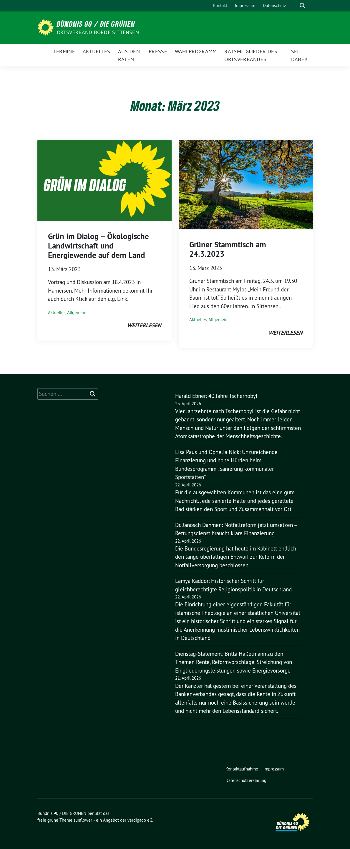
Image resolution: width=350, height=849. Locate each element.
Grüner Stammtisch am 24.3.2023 (227, 249)
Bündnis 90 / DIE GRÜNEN (96, 23)
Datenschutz (274, 5)
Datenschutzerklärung (245, 780)
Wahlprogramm (196, 51)
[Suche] (294, 5)
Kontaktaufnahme (241, 769)
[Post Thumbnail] (104, 180)
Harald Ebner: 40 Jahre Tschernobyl (216, 395)
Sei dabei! (299, 55)
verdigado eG (139, 820)
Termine (64, 51)
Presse (158, 51)
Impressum (245, 5)
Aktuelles (96, 51)
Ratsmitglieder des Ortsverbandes (250, 55)
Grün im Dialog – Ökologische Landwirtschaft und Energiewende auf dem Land (98, 246)
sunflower (83, 820)
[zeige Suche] (302, 5)
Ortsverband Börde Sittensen (98, 32)
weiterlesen (144, 325)
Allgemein (76, 312)
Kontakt (220, 5)
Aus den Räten (129, 55)
